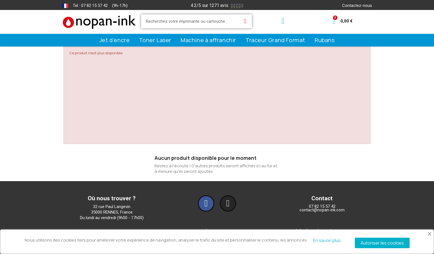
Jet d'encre (114, 40)
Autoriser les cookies (382, 243)
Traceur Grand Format (275, 40)
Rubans (325, 40)
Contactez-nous (357, 5)
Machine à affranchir (208, 40)
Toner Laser (155, 40)
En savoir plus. (327, 240)
